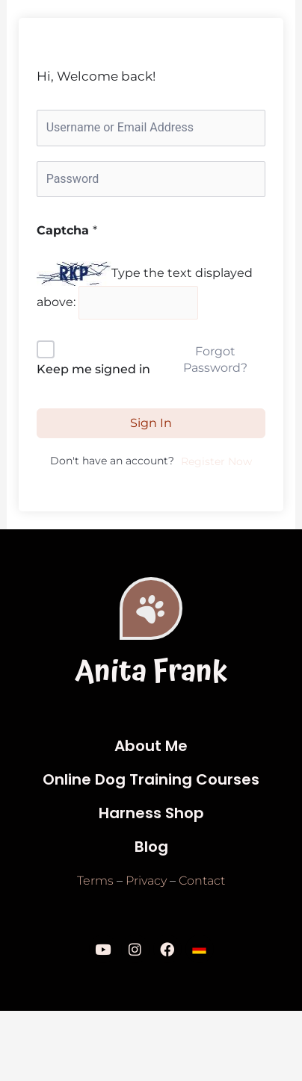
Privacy (146, 880)
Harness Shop (151, 813)
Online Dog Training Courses (151, 779)
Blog (151, 846)
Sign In (151, 423)
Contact (202, 880)
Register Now (216, 461)
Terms (95, 880)
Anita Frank (151, 672)
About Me (151, 745)
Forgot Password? (215, 359)
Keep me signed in (93, 369)
